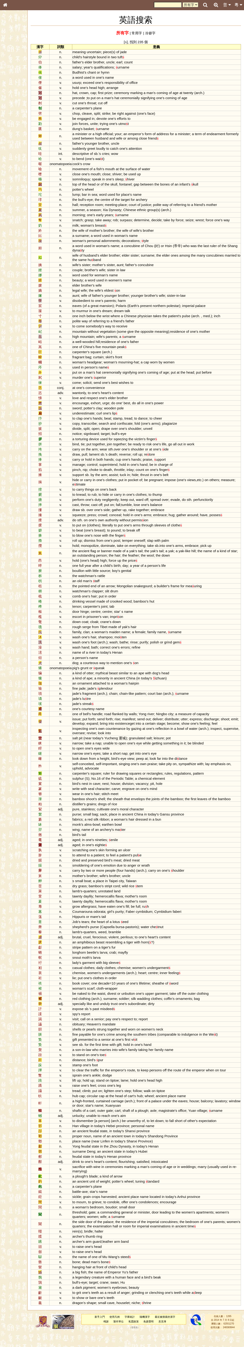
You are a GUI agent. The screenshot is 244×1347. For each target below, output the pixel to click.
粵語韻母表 (13, 101)
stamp (130, 423)
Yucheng (123, 747)
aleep (209, 1306)
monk (89, 838)
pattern (153, 698)
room (111, 205)
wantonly (92, 397)
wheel (101, 189)
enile (125, 853)
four (133, 884)
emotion (122, 879)
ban (172, 698)
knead (93, 499)
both (112, 464)
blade (106, 1189)
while (159, 752)
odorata (112, 925)
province (190, 827)
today (117, 657)
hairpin (146, 688)
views (204, 484)
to (100, 98)
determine (154, 220)
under (179, 1114)
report (98, 1027)
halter (111, 1244)
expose (90, 1022)
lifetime (157, 996)
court (145, 205)
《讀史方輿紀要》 (17, 150)
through (160, 530)
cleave (99, 113)
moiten (133, 641)
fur (126, 960)
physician (157, 320)
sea (107, 194)
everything (150, 550)
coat (97, 626)
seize (202, 220)
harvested (121, 1210)
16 (111, 787)
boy (127, 575)
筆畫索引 (11, 66)
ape (154, 677)
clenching (169, 1306)
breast (113, 230)
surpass (138, 220)
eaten (123, 920)
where (128, 320)
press (104, 519)
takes (170, 320)
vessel (103, 606)
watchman (99, 580)
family (89, 636)
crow (99, 164)
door (88, 616)
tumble (139, 509)
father (89, 62)
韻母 (16, 124)
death (125, 459)
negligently (123, 504)
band (137, 1255)
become (204, 728)
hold (88, 88)
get (144, 762)
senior (111, 1032)
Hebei (123, 1139)
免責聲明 (154, 1334)
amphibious (99, 955)
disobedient (94, 305)
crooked (128, 606)
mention (129, 667)
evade (188, 504)
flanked (130, 718)
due (132, 879)
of (130, 52)
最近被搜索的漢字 (170, 1330)
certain (182, 728)
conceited (99, 773)
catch (127, 148)
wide (118, 757)
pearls (104, 1042)
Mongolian (137, 590)
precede (91, 98)
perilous (139, 950)
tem (151, 899)
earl (132, 62)
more (113, 884)
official (120, 134)
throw (97, 509)
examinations (187, 1239)
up (151, 174)
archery (154, 200)
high (113, 88)
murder (90, 382)
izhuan (171, 683)
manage (91, 469)
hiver (142, 179)
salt (87, 747)
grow (88, 920)
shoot (89, 728)
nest (97, 792)
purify (156, 647)
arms (167, 428)
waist (114, 1007)
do (126, 407)
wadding (156, 1012)
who (199, 250)
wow (127, 154)
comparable (180, 1048)
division (140, 792)
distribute (184, 723)
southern (152, 1048)
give (143, 336)
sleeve (127, 976)
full (94, 570)
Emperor (126, 1285)
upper (162, 1007)
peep (152, 768)
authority (124, 524)
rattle (114, 580)
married (91, 264)
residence (190, 336)
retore (162, 459)
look (130, 742)
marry (214, 1180)
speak (109, 179)
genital (139, 575)
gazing (149, 737)
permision (152, 524)
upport (172, 464)
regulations (195, 782)
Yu (136, 1285)
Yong (155, 718)
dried (89, 874)
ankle (109, 1089)
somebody (106, 331)
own (113, 524)
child (88, 57)
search (116, 428)
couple (90, 274)
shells (89, 1042)
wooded (101, 346)
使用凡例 (120, 1330)
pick (216, 550)
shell (114, 808)
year (99, 67)
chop (88, 113)
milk (88, 230)
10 (126, 996)
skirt (121, 361)
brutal (89, 950)
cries (118, 154)
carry (89, 454)
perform (91, 504)
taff (109, 585)
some (134, 336)
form (160, 134)
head (105, 88)
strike (119, 113)
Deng (103, 1165)
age (188, 93)
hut (164, 606)
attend (94, 868)
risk (161, 448)
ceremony (134, 93)
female (153, 636)
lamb (88, 904)
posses (228, 519)
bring (135, 728)
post (129, 545)
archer (90, 1250)
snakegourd (155, 590)
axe (97, 1205)
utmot (136, 124)
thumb (103, 1250)
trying (116, 124)
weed (115, 945)
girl (122, 925)
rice (127, 817)
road (120, 718)
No (106, 787)
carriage (130, 1114)
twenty (201, 93)
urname (135, 67)
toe (115, 1068)
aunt (132, 269)
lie (87, 991)
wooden (123, 412)
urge (118, 407)
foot (106, 647)
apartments (217, 1225)
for (184, 134)
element (171, 787)
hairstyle (102, 57)
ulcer (139, 863)
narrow (90, 752)
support (91, 479)
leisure (171, 747)
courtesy (100, 713)
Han (88, 1139)
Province (183, 1149)
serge (99, 631)
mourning (138, 367)
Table (141, 787)
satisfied (155, 1175)
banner (119, 555)
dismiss (102, 545)
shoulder (147, 433)
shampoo (118, 641)
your (130, 134)
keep (137, 504)
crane (117, 626)
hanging (91, 1280)
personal (106, 245)
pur (112, 1073)
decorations (143, 245)
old (92, 585)
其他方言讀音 (14, 133)
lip (127, 418)
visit (88, 1032)
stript (121, 899)
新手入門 (105, 1330)
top (87, 184)
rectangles (167, 782)
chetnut (169, 940)
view (143, 768)
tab (124, 611)
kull (207, 184)
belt (178, 479)
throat (104, 103)
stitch (118, 803)
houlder (190, 884)
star (92, 560)
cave (109, 792)
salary (89, 67)
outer (204, 1007)
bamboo (152, 606)
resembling (126, 955)
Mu (117, 1270)
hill (110, 346)
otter (102, 677)
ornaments (196, 1012)
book (88, 996)
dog (88, 667)
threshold (92, 1225)
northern (171, 310)
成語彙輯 (11, 154)
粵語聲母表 (13, 96)
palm (177, 545)
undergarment (171, 981)
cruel (99, 950)
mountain (92, 336)
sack (116, 827)
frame (187, 590)
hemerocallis (117, 909)
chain (126, 698)
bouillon (91, 575)
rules (181, 782)
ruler (225, 250)
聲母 (9, 124)
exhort (108, 407)
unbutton (140, 1007)
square (108, 356)
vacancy (154, 792)
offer (137, 1215)
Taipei (125, 894)
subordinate (149, 1017)
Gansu (177, 827)
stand (93, 1068)
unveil (160, 433)
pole (133, 412)
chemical (157, 787)
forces (96, 124)
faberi (189, 925)
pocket (146, 484)
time (118, 1058)
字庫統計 (135, 1330)
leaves (215, 808)
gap (149, 184)
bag (101, 361)
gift (87, 1053)
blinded (210, 752)
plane (110, 108)
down (190, 560)
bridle (101, 1244)
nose (110, 540)
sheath (130, 808)
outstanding (110, 560)
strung (114, 1042)
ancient (96, 555)
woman (98, 230)
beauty (90, 285)
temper (140, 545)
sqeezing (133, 443)
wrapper (124, 1002)
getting (169, 752)
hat (87, 93)
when (222, 1083)
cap (106, 93)
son (90, 1063)
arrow (123, 590)
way (178, 205)
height (117, 768)
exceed (101, 83)
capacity (215, 718)
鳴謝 (111, 1334)
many (213, 260)
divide (89, 433)
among (158, 138)
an (138, 134)
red (102, 833)
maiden (127, 636)
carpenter (95, 108)
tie (95, 448)
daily (112, 981)
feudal (107, 1144)
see (88, 1058)
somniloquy (94, 179)
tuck (135, 479)
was (206, 250)
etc (211, 484)
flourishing (139, 1175)
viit (147, 1053)
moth (98, 971)
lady (88, 976)
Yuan (205, 1124)
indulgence (202, 1048)
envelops (151, 808)
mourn (94, 1215)
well (91, 346)
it (197, 752)
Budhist (91, 72)
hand (156, 469)
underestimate (96, 418)
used (100, 77)
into (175, 550)
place (138, 194)
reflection (175, 737)
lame (137, 1094)
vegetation (120, 336)
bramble (127, 945)
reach (118, 1129)
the (134, 169)
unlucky (91, 1129)
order (125, 601)
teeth (108, 1306)
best (127, 387)
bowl (193, 737)
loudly (113, 148)
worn (166, 367)
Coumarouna (95, 925)
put (105, 98)
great (107, 310)
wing (88, 843)
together (111, 448)
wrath (158, 879)
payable (98, 1048)
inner (176, 986)
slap (163, 545)
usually (226, 1180)
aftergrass (101, 920)
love (88, 402)
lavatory (233, 1114)
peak (134, 351)
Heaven (105, 1037)
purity (132, 925)
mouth (123, 169)
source (117, 575)
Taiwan (143, 894)
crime (123, 1048)
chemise (136, 981)
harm (134, 305)
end (106, 590)
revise (120, 742)
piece (119, 52)
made (129, 555)
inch (95, 320)
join (87, 124)
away (119, 220)
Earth (145, 310)
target (137, 200)
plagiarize (182, 428)
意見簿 (168, 1334)
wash (89, 641)
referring (192, 205)
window (91, 1119)
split (109, 113)
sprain (90, 1089)
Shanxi (143, 1144)
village (214, 1124)
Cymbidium (175, 925)
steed (138, 1270)
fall (131, 509)
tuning (152, 1195)
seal (103, 797)
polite (170, 205)
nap (111, 752)
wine (109, 1180)
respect (104, 402)
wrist (118, 320)
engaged (96, 119)
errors (137, 652)
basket (101, 129)
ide (178, 454)
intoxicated (172, 1175)
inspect (228, 737)
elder (101, 62)
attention (147, 148)
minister (94, 134)
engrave (141, 797)
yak (144, 555)
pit (93, 747)
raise (88, 1099)
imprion (129, 621)
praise (160, 464)
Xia (117, 210)
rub (106, 499)
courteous (103, 667)
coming (174, 93)
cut (87, 103)
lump (88, 194)
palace (213, 310)
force (192, 220)
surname (94, 240)
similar (136, 677)
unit (105, 1195)
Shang (90, 255)
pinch (89, 474)
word (91, 77)
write (88, 797)
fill (140, 920)
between (113, 138)
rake (144, 514)
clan (99, 636)
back (125, 494)
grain (99, 1210)
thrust (157, 479)
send (109, 387)
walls (145, 718)
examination (129, 1239)
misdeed (120, 1022)
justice (159, 205)
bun (171, 833)
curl (112, 418)
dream (119, 315)
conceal (128, 519)
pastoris (144, 940)
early (112, 215)
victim (151, 443)
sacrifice (91, 1180)
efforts (134, 119)
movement (93, 169)
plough (155, 1124)
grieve (109, 1215)
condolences (161, 1215)
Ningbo (174, 718)
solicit (100, 387)
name (122, 77)
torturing (94, 443)
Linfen (117, 1154)
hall (87, 205)
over (127, 433)
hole (171, 792)
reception (99, 205)
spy (87, 1027)
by (185, 220)
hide (147, 479)
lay (220, 773)
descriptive (93, 154)
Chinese (142, 210)
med (219, 320)
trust (126, 1017)
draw (88, 459)
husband (127, 138)
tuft (133, 57)
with (118, 540)
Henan (130, 657)
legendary (95, 1290)
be (127, 113)
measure (92, 489)
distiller (90, 817)
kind (235, 555)
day (138, 570)
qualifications (116, 67)
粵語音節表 (13, 92)
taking (155, 1063)
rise (130, 723)
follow (149, 1104)
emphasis (230, 773)
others (227, 484)
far (172, 768)
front (131, 361)
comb (89, 601)
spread (168, 504)
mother (224, 205)
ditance (193, 768)
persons (168, 1083)
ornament (97, 688)
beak (169, 1290)
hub (88, 1109)
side (119, 514)
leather (120, 1255)
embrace (170, 514)
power (171, 407)
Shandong (168, 1149)
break (143, 535)
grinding (150, 1306)
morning (91, 215)
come (93, 331)
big (117, 976)
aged (89, 853)
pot (180, 747)
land (129, 904)
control (104, 469)
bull (93, 200)
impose (182, 484)
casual (90, 981)
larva (116, 966)
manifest (141, 723)
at (193, 93)
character (115, 797)
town (140, 1149)
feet (106, 1099)
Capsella (120, 940)
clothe (189, 530)
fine (88, 693)
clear (92, 1083)
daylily (101, 909)
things (102, 494)
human (133, 1290)
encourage (93, 407)
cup (131, 464)
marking (149, 93)
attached (112, 688)
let (165, 1134)
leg (131, 1099)
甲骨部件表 (13, 71)
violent (126, 950)
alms (100, 838)
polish (167, 647)
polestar (185, 310)
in (121, 57)
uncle (123, 62)
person (102, 372)
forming (124, 863)
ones (187, 260)
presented (98, 1053)
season (107, 210)
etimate (107, 489)
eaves (89, 310)
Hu (135, 1296)
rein (88, 1244)
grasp (101, 220)
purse (89, 827)
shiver (129, 174)
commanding (123, 1225)
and (138, 138)
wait (112, 159)
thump (170, 499)
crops (108, 1210)
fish (111, 169)
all (151, 407)
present (158, 310)
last (218, 250)
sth (123, 454)
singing (136, 773)
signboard (104, 438)
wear (116, 454)
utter (196, 723)
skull (126, 184)
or (110, 72)
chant (104, 72)
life (177, 448)
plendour (117, 693)
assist (126, 479)
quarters (102, 904)
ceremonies (126, 1180)
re (90, 1184)
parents (123, 305)
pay (121, 1032)
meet (127, 803)
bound (114, 57)
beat (120, 423)
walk (159, 1104)
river (104, 657)
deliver (170, 723)
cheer (170, 423)
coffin (180, 1012)
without (105, 336)
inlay (142, 474)
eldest (121, 295)
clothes (123, 484)
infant (196, 184)
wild (137, 899)
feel (100, 732)
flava (131, 909)
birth (129, 570)
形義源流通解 (14, 80)
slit (120, 595)
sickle (89, 1210)
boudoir (124, 1220)
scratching (93, 863)
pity (181, 773)
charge (176, 469)
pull (97, 459)
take (111, 220)
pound (128, 535)
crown (96, 93)
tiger (142, 955)
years (121, 215)
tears (98, 935)
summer (91, 210)
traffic (107, 1083)
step (140, 1104)
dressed (154, 833)
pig (87, 672)
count (141, 62)
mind (166, 797)
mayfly (136, 966)
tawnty (90, 909)
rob (128, 220)
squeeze (91, 519)
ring (112, 1250)
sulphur (90, 787)
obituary (91, 1037)
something (184, 752)
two (126, 57)
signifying (160, 98)
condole (126, 1215)
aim (135, 1129)
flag (106, 555)
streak (100, 708)
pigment (102, 1301)
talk (140, 315)
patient (186, 320)
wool (174, 560)
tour (236, 1083)
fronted (101, 1114)
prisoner (105, 621)
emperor (147, 134)
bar (96, 194)
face (163, 113)
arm (107, 454)
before (219, 377)
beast (126, 677)
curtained (115, 1114)
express (208, 723)
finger (164, 443)
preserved (108, 874)
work (203, 448)
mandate (121, 1037)
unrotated (118, 904)
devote (114, 119)
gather (129, 514)
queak (111, 672)
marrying (99, 1184)
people (123, 884)
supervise (92, 742)
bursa (132, 940)
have (216, 519)
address (175, 134)
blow (92, 540)
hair (142, 560)
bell (98, 718)
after (108, 570)
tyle (157, 245)
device (107, 443)
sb (108, 154)
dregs (115, 817)
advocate (110, 777)
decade (116, 996)
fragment (102, 698)
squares (148, 782)
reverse (137, 459)
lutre (99, 703)
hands (110, 423)
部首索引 (11, 62)
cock (88, 164)
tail (153, 555)
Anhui (194, 1210)
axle (166, 1124)
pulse (199, 320)
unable (121, 752)
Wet (225, 1048)
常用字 (143, 33)
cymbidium (156, 925)
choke (106, 474)
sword (89, 412)
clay (112, 412)
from (112, 545)
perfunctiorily (216, 504)
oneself (152, 545)
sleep (132, 179)
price (145, 565)
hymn (117, 72)
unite (106, 124)
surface (143, 169)
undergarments (126, 986)
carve (128, 797)
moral (136, 822)
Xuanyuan (138, 1119)
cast (88, 509)
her (163, 1063)
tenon (89, 611)
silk (108, 833)
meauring (206, 590)
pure (88, 822)
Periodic (130, 787)
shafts (89, 1124)
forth (104, 723)
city (183, 718)
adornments (123, 245)
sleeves (173, 530)
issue (89, 723)
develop (110, 728)
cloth (112, 1002)
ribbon (117, 833)
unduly (117, 1017)
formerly (91, 138)
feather (157, 560)
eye (102, 200)
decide (169, 220)
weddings (201, 1180)
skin (114, 863)
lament (107, 459)
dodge (120, 1089)
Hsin (181, 250)
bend (92, 159)
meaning (91, 52)
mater (132, 843)
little (108, 575)
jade (136, 52)
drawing (135, 782)
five (110, 351)
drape (118, 433)
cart (143, 1109)
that (139, 808)
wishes (136, 387)
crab (125, 966)
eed (137, 935)
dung (89, 129)
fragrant (91, 361)
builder (174, 590)
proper (90, 1149)
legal (88, 295)
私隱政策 (139, 1334)
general (139, 1225)
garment (101, 976)
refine (148, 652)
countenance (128, 737)
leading (177, 1225)
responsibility (127, 83)
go (183, 448)
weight (117, 1195)
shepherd (92, 940)
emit (99, 728)
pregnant (168, 484)
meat (130, 874)
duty (110, 504)
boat (100, 894)
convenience (108, 392)
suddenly (92, 148)
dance (155, 423)
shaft (138, 1124)
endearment (228, 134)
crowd (115, 519)
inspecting (93, 737)
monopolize (102, 550)
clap (92, 423)
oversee (108, 742)
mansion (118, 310)
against (142, 113)
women (126, 285)
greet (104, 148)
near (100, 747)
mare (107, 930)
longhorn (92, 966)
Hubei (155, 1165)
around (205, 519)
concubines (227, 260)
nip (97, 474)
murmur (95, 315)
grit (91, 1306)
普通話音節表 (14, 128)
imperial (201, 310)
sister (147, 260)
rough (89, 631)
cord (129, 899)
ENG (20, 51)
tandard (165, 1195)
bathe (136, 647)
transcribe (101, 428)
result (124, 1306)
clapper (109, 595)
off (118, 103)
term (211, 134)
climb (99, 1104)
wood (140, 606)
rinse (146, 647)
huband (123, 264)
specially (91, 1017)
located (167, 1210)
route (144, 1083)
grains (104, 817)
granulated (150, 747)
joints (168, 808)
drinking (91, 606)
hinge (97, 616)
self (87, 773)
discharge (223, 723)
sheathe (171, 996)
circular (104, 1109)
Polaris (133, 310)
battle (89, 1205)
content (130, 397)
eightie (114, 858)
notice (89, 438)
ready (149, 448)
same (111, 264)
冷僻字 (156, 33)
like (200, 555)
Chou (161, 250)
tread (141, 423)
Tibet (116, 631)
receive (134, 331)
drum (127, 595)
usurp (89, 83)
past (108, 1022)
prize (121, 93)
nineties (114, 853)
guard (109, 1255)
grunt (97, 672)
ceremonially (142, 98)
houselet (135, 1316)
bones (177, 184)
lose (149, 509)
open (108, 433)
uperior (112, 382)
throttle (132, 474)
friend (179, 138)
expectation (220, 1134)
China (100, 351)
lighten (121, 1104)
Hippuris (91, 930)
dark (91, 1301)
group (164, 210)
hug (184, 519)
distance (91, 1073)
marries (118, 1063)
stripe (89, 960)
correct (117, 652)
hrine (159, 1316)
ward (152, 504)
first (113, 93)
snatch (90, 220)
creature (110, 1290)
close (169, 138)
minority (116, 683)
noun (100, 1149)
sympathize (200, 773)
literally (120, 530)
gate (122, 1124)
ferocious (112, 950)
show (217, 728)
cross (114, 1099)
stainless (100, 822)
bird (127, 768)
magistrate (179, 1124)
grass (95, 899)
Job (88, 935)
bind (88, 448)
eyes (110, 757)
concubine (144, 250)
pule (150, 868)
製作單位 (124, 1334)
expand (123, 728)
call (95, 1032)
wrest (212, 220)
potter (89, 189)
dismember (97, 1134)
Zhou (126, 1159)
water (158, 169)
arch (211, 93)
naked (94, 1007)
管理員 (140, 1341)
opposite (159, 336)
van (118, 621)
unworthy (146, 1134)
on (111, 98)
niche (148, 1316)
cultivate (115, 822)
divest (124, 1007)
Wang (125, 1270)
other (204, 1134)
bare (105, 1311)
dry (87, 899)
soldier (136, 1012)
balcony (219, 1114)
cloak (107, 626)
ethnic (154, 210)
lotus (128, 935)
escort (90, 621)
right (133, 113)
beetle (104, 966)
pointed (96, 590)
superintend (121, 469)
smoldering (93, 879)
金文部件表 (13, 75)
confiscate (137, 428)
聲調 (22, 124)
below (103, 320)
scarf (103, 1002)
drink (88, 1175)
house (128, 792)
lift (87, 1094)
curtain (111, 361)
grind (181, 647)
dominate (120, 550)
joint (117, 611)
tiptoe (127, 1094)
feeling (90, 732)
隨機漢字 (150, 1330)
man (162, 93)
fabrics (90, 833)
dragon (90, 1316)
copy (88, 428)
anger (144, 879)
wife (145, 138)
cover (97, 996)
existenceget (156, 728)
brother (111, 62)
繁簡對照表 (13, 159)
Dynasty (127, 210)
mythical (114, 677)
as (114, 1306)
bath (107, 652)
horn (157, 955)
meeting (123, 205)
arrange (125, 88)
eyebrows (132, 1301)
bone (89, 1275)
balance (169, 509)
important (122, 773)
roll (147, 459)
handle (109, 718)
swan (127, 1296)
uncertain (106, 52)
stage (192, 728)
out (192, 448)
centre (118, 200)
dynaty (102, 255)
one (111, 77)
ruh (158, 920)
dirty (164, 1017)
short (129, 762)
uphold (96, 777)
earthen (120, 838)
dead (98, 1275)
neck (172, 1042)
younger (103, 143)
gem (189, 647)
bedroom (109, 1220)
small (100, 827)
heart (117, 397)
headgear (106, 367)
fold (149, 428)
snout (89, 971)
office (146, 83)
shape (104, 1316)
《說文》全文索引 (17, 145)
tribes (164, 1048)
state (116, 1144)
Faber (142, 925)
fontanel (138, 184)
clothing (215, 1007)
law (135, 274)
